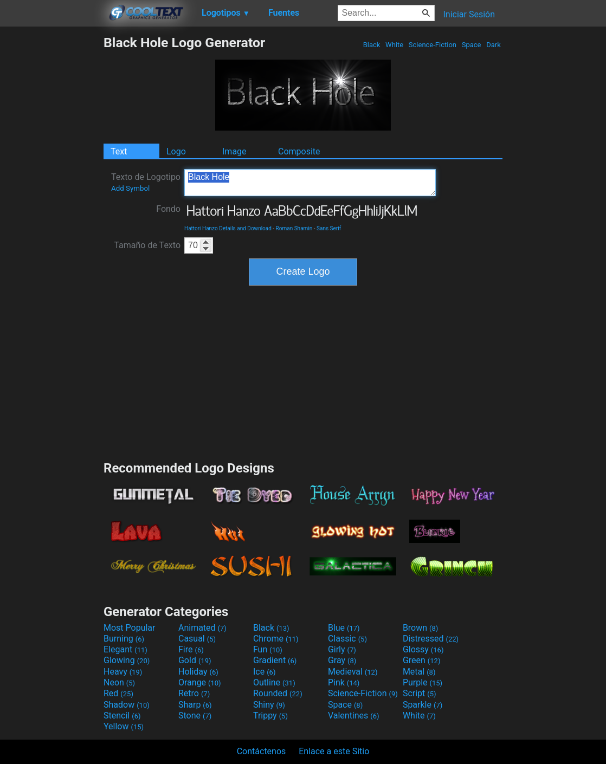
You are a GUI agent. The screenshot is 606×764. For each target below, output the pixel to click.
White (394, 45)
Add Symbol (130, 188)
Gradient (274, 660)
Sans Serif (329, 228)
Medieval (353, 671)
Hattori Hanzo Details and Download (228, 228)
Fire (191, 649)
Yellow (124, 726)
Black (371, 45)
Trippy (270, 715)
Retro (194, 693)
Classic (347, 638)
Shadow (127, 705)
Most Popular (130, 628)
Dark (493, 45)
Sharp (195, 705)
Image (234, 151)
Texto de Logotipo (145, 182)
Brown (420, 628)
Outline (274, 682)
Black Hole (310, 182)
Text (119, 151)
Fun (267, 649)
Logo (176, 151)
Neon (119, 682)
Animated (202, 628)
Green (422, 660)
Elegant (125, 649)
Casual (197, 638)
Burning (124, 638)
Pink (344, 682)
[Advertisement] (51, 197)
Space (471, 45)
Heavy (123, 671)
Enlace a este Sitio (334, 751)
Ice (264, 671)
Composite (299, 151)
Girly (342, 649)
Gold (194, 660)
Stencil (122, 715)
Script (419, 693)
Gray (342, 660)
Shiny (269, 705)
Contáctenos (261, 751)
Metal (419, 671)
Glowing (127, 660)
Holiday (198, 671)
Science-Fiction (433, 45)
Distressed (431, 638)
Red (118, 693)
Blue (344, 628)
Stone (194, 715)
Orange (199, 682)
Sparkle (422, 705)
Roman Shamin (294, 228)
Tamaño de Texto (147, 245)
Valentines (353, 715)
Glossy (423, 649)
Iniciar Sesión (469, 14)
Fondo (168, 209)
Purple (422, 682)
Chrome (276, 638)
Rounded (277, 693)
